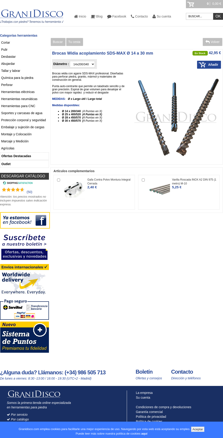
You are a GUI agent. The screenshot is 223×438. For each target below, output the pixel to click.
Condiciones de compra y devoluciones (162, 407)
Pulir (4, 49)
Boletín (144, 372)
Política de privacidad (150, 416)
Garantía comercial (148, 412)
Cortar (5, 42)
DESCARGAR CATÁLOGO (23, 176)
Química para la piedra (17, 78)
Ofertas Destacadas (16, 156)
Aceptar (198, 429)
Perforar (7, 85)
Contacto (139, 16)
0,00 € (216, 3)
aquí (144, 433)
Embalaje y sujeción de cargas (22, 127)
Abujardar (8, 63)
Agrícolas (7, 148)
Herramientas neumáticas (19, 99)
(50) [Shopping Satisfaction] (29, 192)
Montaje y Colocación (16, 134)
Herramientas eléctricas (18, 92)
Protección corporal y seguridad (23, 120)
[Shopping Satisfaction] (17, 183)
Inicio (80, 16)
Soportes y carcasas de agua (21, 113)
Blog (97, 16)
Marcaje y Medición (15, 141)
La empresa (143, 393)
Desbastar (8, 56)
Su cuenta (161, 16)
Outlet (5, 164)
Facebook (116, 16)
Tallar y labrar (10, 71)
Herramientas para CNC (18, 106)
